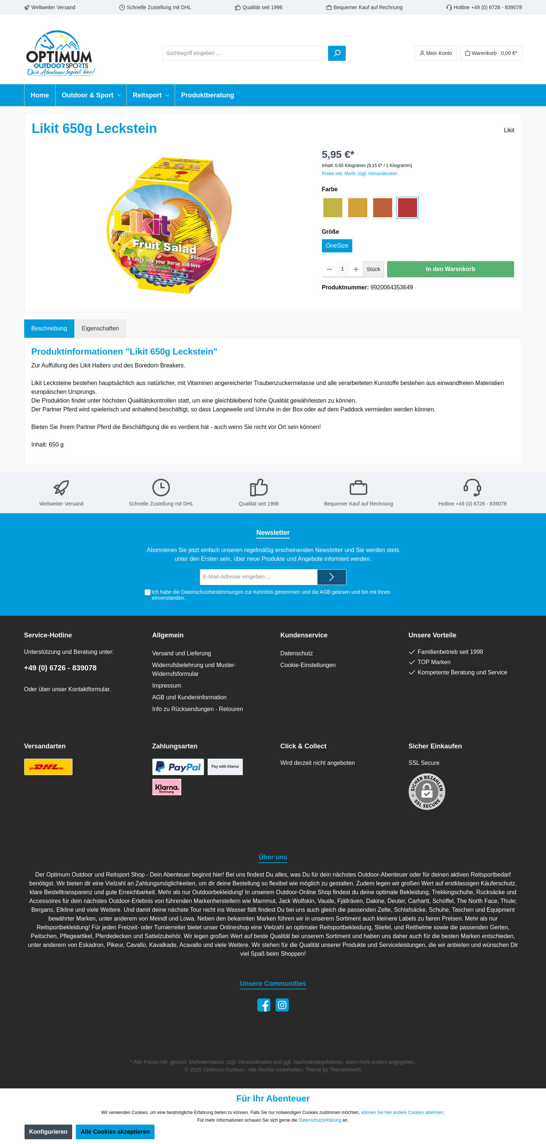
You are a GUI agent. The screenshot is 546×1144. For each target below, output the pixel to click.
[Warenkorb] (491, 53)
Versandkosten (255, 1062)
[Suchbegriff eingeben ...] (245, 53)
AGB (325, 592)
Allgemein (168, 635)
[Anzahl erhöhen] (356, 269)
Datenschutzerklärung (319, 1120)
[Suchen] (337, 53)
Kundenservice (304, 635)
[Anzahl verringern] (329, 269)
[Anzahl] (342, 269)
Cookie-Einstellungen (308, 665)
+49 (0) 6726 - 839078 (60, 668)
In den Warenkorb (450, 269)
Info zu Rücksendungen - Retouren (197, 709)
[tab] (49, 328)
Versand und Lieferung (181, 653)
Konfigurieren (48, 1132)
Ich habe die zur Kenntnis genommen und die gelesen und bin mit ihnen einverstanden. (271, 595)
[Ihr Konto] (436, 53)
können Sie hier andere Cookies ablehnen (402, 1112)
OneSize (337, 246)
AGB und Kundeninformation (189, 697)
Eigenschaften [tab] (100, 328)
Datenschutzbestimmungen (212, 592)
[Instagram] (282, 1005)
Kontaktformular (88, 689)
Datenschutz (297, 653)
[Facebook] (264, 1005)
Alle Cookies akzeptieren (115, 1132)
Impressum (166, 685)
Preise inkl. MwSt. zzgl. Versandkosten (359, 173)
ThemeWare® (345, 1070)
